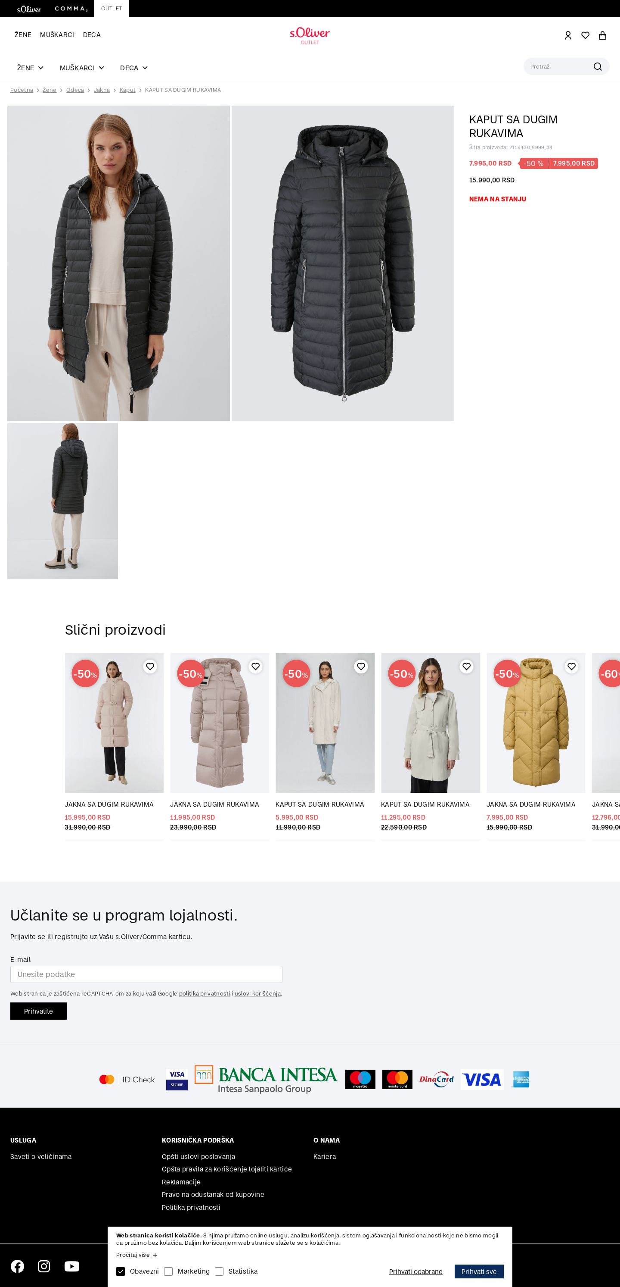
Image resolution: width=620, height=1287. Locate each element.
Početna (21, 90)
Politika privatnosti (191, 1207)
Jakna (102, 90)
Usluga (23, 1140)
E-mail (20, 959)
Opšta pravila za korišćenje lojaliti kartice (227, 1169)
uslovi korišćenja (258, 993)
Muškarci (57, 35)
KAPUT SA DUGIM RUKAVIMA (183, 90)
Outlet (111, 8)
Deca (92, 35)
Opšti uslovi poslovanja (198, 1156)
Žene (23, 35)
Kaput (128, 90)
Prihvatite (38, 1011)
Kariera (324, 1156)
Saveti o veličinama (41, 1156)
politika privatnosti (204, 993)
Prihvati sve (479, 1272)
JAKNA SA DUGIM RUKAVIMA (109, 804)
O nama (326, 1140)
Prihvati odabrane (416, 1272)
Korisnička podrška (198, 1140)
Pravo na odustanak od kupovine (213, 1194)
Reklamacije (181, 1182)
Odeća (75, 90)
